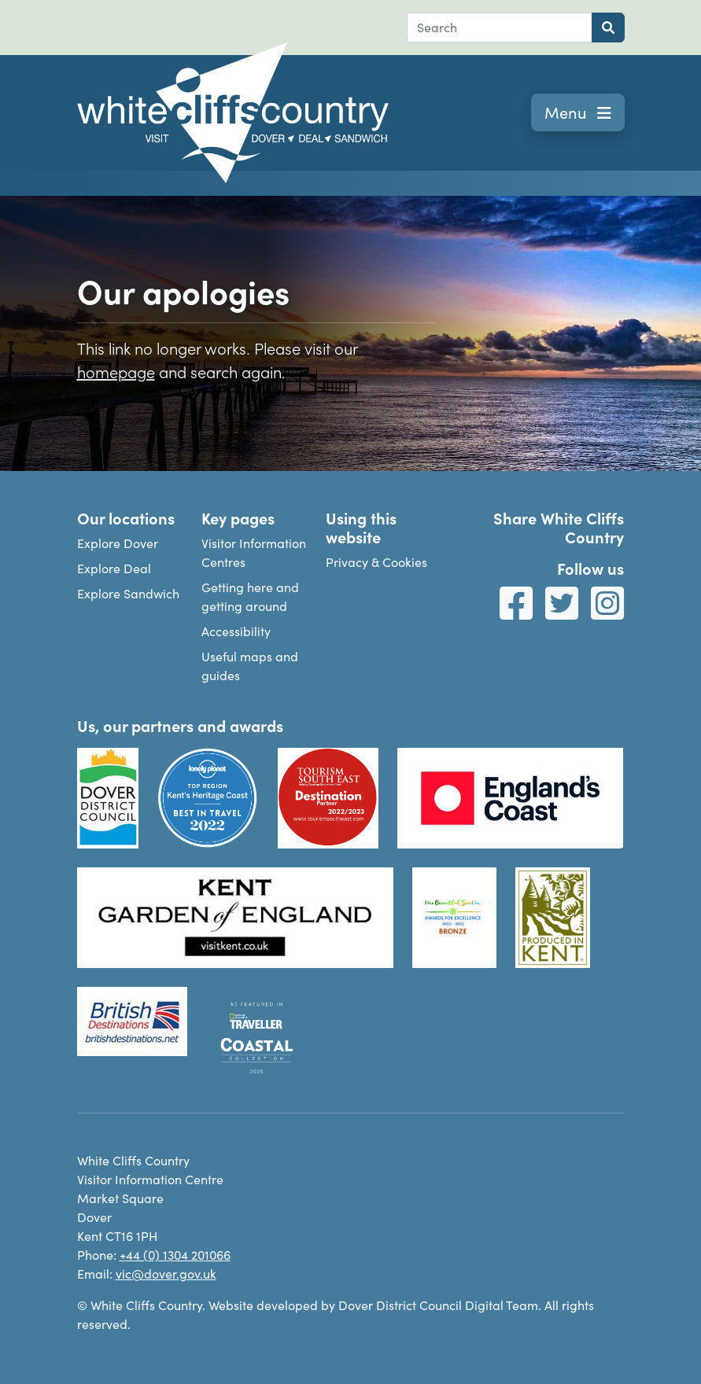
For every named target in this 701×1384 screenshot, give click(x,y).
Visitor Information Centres (253, 552)
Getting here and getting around (250, 596)
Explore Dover (117, 543)
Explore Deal (114, 568)
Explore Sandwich (128, 593)
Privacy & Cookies (376, 562)
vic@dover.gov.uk (166, 1273)
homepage (116, 371)
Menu (577, 112)
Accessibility (236, 631)
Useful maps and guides (249, 665)
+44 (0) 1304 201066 (175, 1254)
